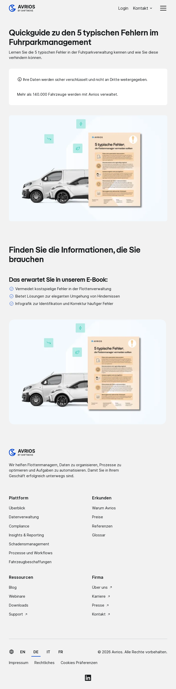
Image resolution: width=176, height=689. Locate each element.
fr (60, 652)
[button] (143, 8)
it (48, 652)
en (22, 652)
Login (123, 8)
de (36, 652)
